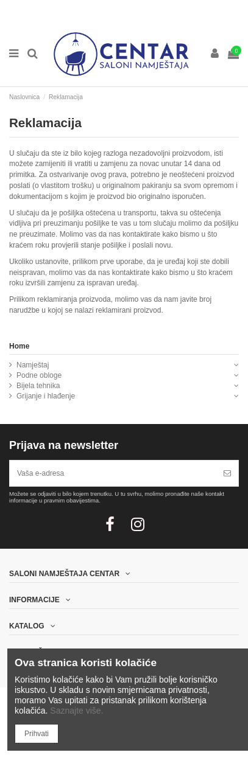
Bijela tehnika (38, 385)
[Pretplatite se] (227, 473)
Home (19, 346)
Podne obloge (39, 375)
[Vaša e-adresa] (113, 473)
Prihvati (36, 733)
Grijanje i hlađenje (45, 396)
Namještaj (32, 365)
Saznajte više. (76, 710)
